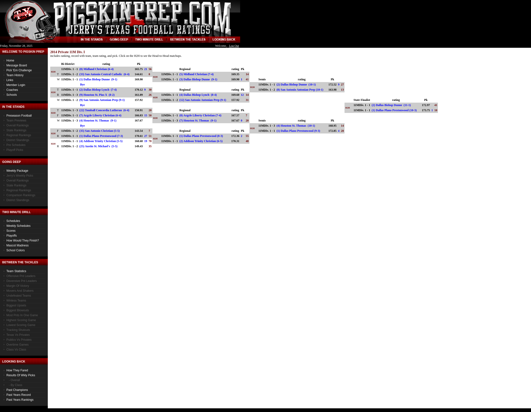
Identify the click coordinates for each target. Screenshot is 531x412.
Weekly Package (17, 170)
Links (9, 80)
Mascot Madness (17, 245)
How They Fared (17, 370)
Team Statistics (16, 271)
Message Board (16, 65)
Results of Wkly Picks (20, 375)
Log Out (234, 46)
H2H (53, 72)
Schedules (13, 221)
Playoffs (11, 235)
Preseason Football (19, 115)
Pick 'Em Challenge (19, 70)
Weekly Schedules (18, 226)
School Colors (15, 250)
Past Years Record (18, 395)
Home (10, 60)
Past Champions (17, 390)
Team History (15, 75)
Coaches (12, 90)
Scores (10, 230)
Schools (11, 95)
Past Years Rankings (20, 399)
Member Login (15, 85)
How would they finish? (22, 240)
